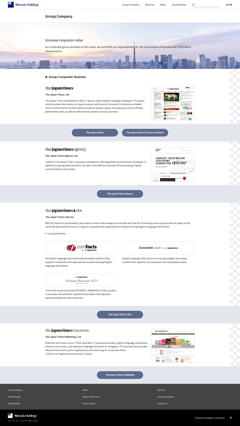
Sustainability (179, 4)
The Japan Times (95, 132)
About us (149, 4)
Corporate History (165, 396)
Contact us (162, 403)
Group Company (130, 4)
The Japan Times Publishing (120, 375)
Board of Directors (91, 396)
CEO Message (14, 396)
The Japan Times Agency (120, 194)
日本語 (229, 4)
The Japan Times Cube (120, 314)
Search (193, 5)
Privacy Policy (89, 403)
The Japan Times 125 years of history (145, 132)
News (163, 4)
